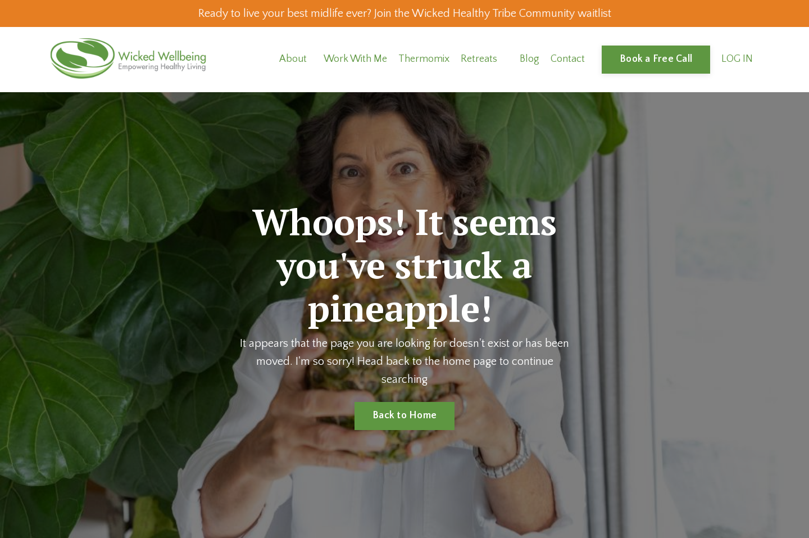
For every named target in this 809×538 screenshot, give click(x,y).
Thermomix (423, 59)
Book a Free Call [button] (656, 59)
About (293, 59)
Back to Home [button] (404, 415)
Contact (568, 59)
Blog (529, 59)
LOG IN (737, 59)
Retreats (479, 59)
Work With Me (355, 59)
